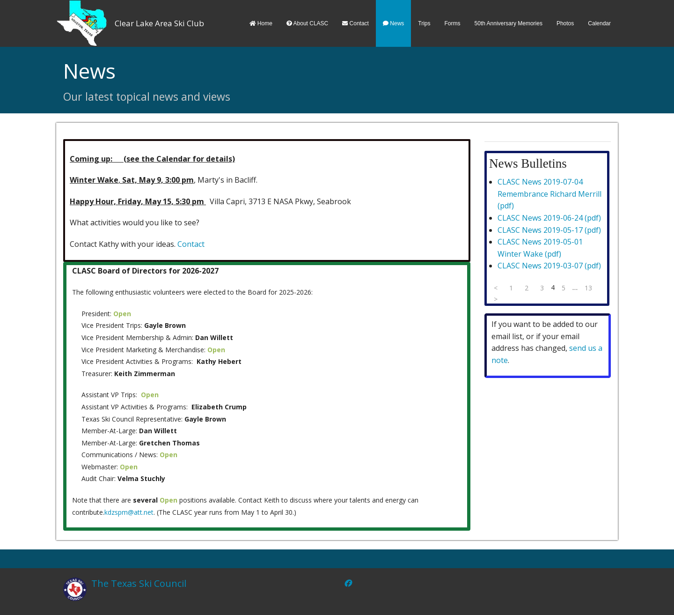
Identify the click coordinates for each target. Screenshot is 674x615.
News (393, 23)
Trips (424, 23)
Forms (453, 23)
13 (588, 287)
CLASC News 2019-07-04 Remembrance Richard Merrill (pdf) (549, 194)
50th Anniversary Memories (508, 23)
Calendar (599, 23)
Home (260, 23)
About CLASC (307, 23)
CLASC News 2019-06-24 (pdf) (549, 218)
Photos (565, 23)
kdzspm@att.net (129, 512)
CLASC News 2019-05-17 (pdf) (549, 230)
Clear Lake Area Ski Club (159, 23)
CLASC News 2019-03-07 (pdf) (549, 265)
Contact (355, 23)
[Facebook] (348, 583)
